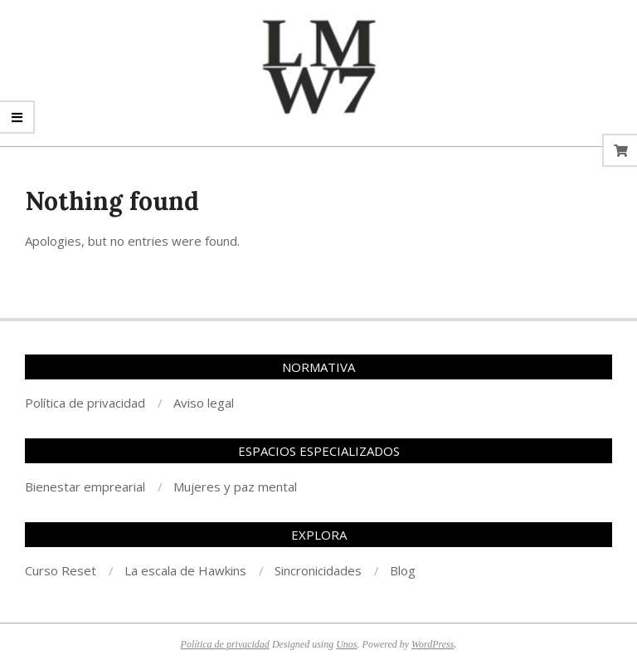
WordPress (432, 644)
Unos (346, 644)
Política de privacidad (225, 644)
